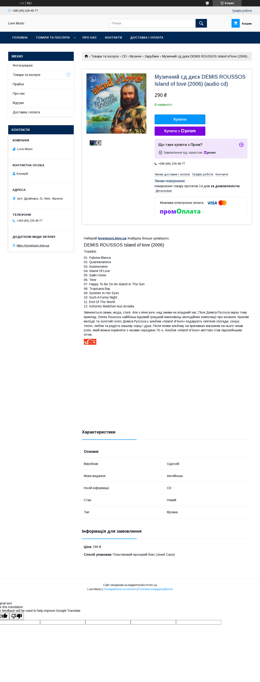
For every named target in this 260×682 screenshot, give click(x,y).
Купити (180, 119)
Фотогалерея (23, 65)
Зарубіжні (152, 56)
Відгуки (18, 103)
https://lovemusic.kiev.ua (33, 245)
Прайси (18, 84)
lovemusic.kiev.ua (112, 238)
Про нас (89, 37)
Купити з (180, 131)
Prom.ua (151, 585)
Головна (20, 37)
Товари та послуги (53, 37)
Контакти (113, 37)
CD (124, 56)
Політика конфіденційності (155, 589)
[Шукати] (201, 23)
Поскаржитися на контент (120, 589)
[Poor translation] (16, 616)
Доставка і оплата (146, 37)
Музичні (135, 56)
